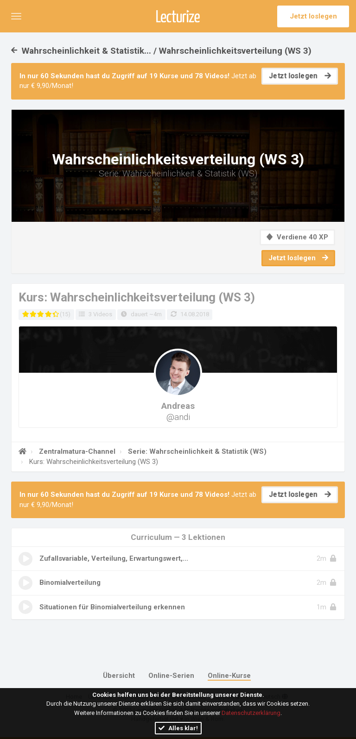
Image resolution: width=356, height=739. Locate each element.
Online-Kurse (229, 675)
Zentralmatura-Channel (76, 451)
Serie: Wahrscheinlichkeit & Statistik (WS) (196, 451)
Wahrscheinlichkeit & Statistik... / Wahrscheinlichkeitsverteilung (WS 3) (161, 50)
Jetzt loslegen (313, 16)
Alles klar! (178, 728)
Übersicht (119, 675)
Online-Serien (171, 675)
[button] (16, 16)
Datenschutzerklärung (251, 712)
